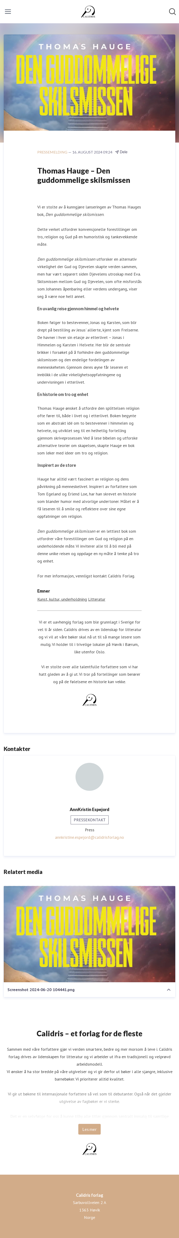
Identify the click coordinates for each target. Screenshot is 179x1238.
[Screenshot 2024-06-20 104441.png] (89, 934)
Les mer (89, 1129)
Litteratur (96, 599)
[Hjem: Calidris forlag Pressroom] (88, 11)
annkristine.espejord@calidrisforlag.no (89, 837)
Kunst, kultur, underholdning (62, 599)
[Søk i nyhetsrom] (172, 11)
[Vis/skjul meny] (8, 12)
